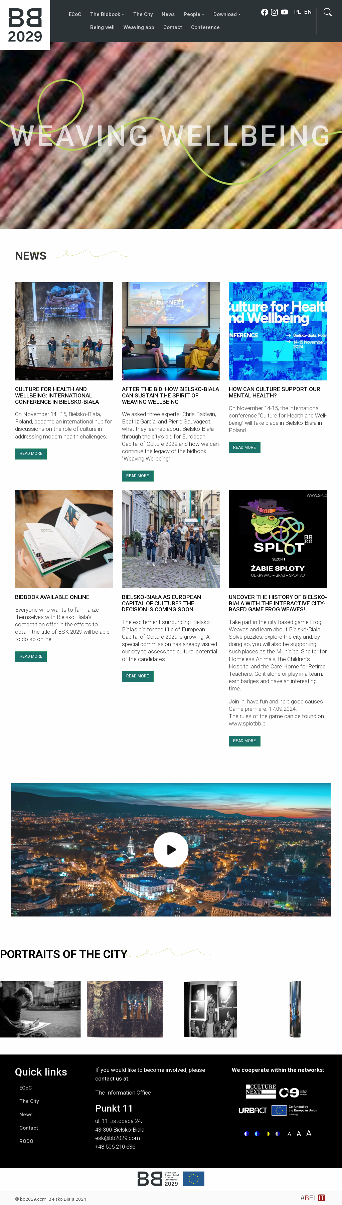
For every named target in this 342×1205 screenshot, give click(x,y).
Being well (102, 27)
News (168, 14)
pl (297, 11)
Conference (205, 27)
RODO (26, 1141)
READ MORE (31, 453)
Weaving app (139, 27)
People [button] (192, 14)
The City (143, 14)
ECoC (75, 14)
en (308, 11)
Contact (172, 27)
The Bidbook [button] (105, 14)
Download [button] (225, 14)
